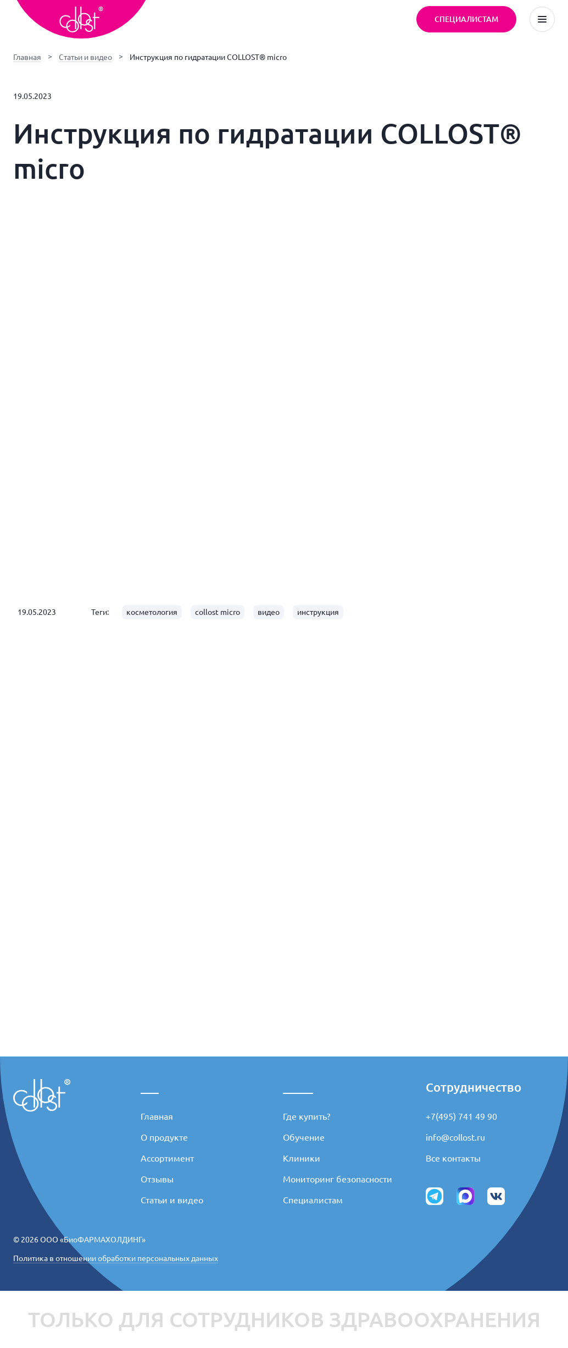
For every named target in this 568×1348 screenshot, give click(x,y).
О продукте (164, 1137)
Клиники (301, 1158)
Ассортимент (167, 1158)
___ (150, 1087)
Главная (27, 57)
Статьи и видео (85, 57)
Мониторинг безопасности (337, 1179)
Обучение (304, 1137)
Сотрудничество (473, 1087)
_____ (298, 1087)
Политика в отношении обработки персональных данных (115, 1258)
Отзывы (157, 1179)
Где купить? (306, 1116)
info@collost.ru (455, 1137)
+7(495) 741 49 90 (461, 1116)
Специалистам (313, 1200)
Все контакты (453, 1158)
